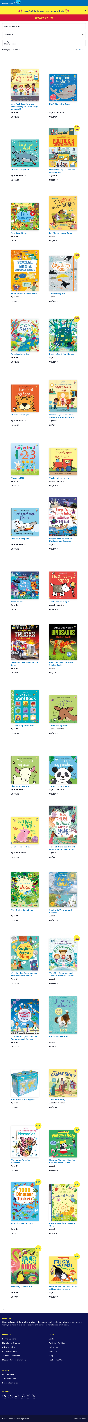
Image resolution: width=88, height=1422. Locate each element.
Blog (51, 1355)
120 (84, 49)
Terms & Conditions (11, 1355)
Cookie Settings (9, 1351)
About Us (53, 1351)
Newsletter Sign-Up (11, 1343)
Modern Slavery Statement (14, 1359)
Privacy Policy (8, 1347)
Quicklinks (53, 1347)
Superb (83, 1418)
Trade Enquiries (9, 1378)
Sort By (6, 42)
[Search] (84, 9)
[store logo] (44, 11)
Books (3, 17)
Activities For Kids (57, 1343)
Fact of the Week (56, 1359)
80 (80, 49)
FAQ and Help (8, 1374)
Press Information (10, 1382)
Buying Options (9, 1338)
